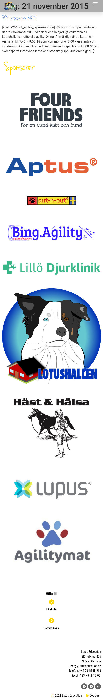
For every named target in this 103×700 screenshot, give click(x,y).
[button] (95, 4)
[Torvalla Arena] (51, 620)
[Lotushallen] (51, 602)
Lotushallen (51, 609)
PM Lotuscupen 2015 (19, 18)
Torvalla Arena (51, 628)
